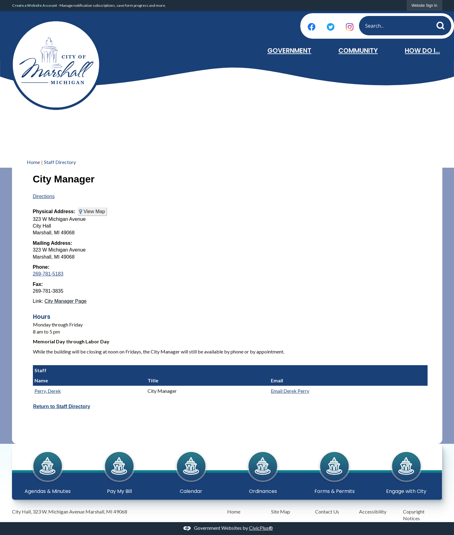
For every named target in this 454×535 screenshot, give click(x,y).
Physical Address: (54, 211)
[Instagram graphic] (349, 27)
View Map (94, 211)
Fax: (38, 284)
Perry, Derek (47, 391)
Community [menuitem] (358, 50)
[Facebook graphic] (311, 27)
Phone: (41, 267)
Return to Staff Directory (61, 406)
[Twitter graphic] (330, 27)
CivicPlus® (261, 528)
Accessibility (372, 511)
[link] (424, 5)
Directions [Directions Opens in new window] (44, 196)
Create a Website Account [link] (34, 5)
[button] (442, 24)
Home (33, 162)
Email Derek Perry (290, 391)
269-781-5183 (48, 273)
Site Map (280, 511)
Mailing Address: (52, 243)
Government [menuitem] (289, 50)
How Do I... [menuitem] (422, 50)
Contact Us (327, 511)
